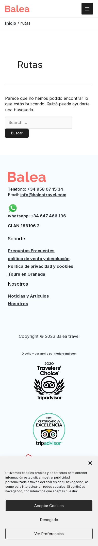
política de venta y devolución (39, 258)
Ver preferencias (49, 533)
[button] (90, 463)
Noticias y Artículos (28, 296)
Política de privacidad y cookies (40, 266)
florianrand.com (65, 353)
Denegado (49, 519)
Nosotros (18, 303)
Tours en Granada (26, 274)
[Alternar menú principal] (87, 9)
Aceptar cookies (49, 505)
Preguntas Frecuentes (31, 250)
